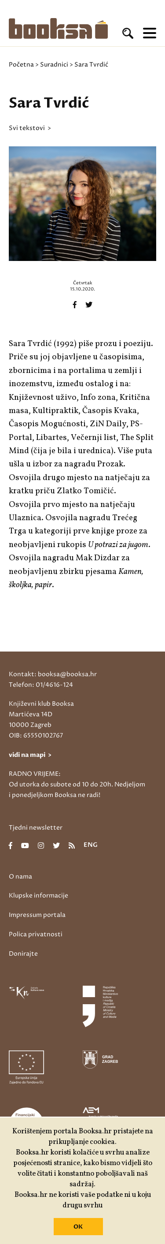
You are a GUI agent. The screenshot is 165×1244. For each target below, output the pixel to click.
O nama (20, 876)
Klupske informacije (38, 895)
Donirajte (23, 954)
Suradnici (54, 64)
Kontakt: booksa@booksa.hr (53, 674)
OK (78, 1227)
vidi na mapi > (30, 755)
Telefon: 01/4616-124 (41, 685)
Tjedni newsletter (35, 827)
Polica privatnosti (35, 934)
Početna (21, 64)
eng (91, 845)
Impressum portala (37, 915)
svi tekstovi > (30, 128)
